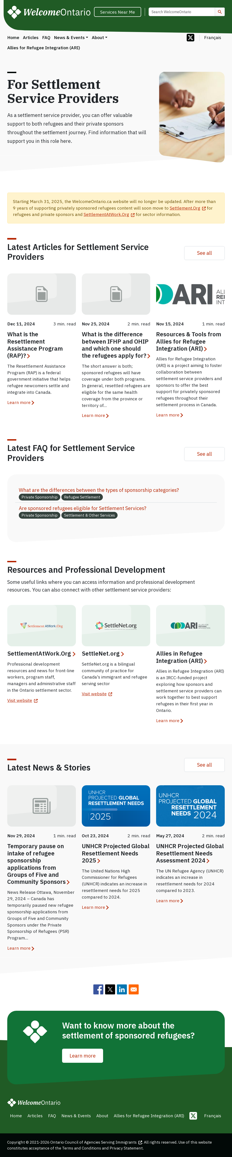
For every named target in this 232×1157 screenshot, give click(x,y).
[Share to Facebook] (98, 989)
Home (13, 37)
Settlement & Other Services (89, 515)
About (98, 37)
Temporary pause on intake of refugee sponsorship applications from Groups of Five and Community (38, 863)
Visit (22, 700)
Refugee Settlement (82, 497)
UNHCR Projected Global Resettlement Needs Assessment (190, 853)
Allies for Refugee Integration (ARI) (43, 47)
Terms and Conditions (81, 1148)
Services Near (117, 12)
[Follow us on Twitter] (190, 38)
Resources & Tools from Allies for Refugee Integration (188, 341)
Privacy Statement (126, 1148)
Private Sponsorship (40, 497)
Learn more (19, 402)
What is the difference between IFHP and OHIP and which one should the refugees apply (116, 344)
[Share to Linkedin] (122, 989)
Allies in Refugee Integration (181, 656)
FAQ (46, 37)
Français (212, 37)
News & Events (69, 37)
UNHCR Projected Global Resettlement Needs (116, 853)
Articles (31, 37)
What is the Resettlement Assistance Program (35, 344)
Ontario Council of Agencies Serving (96, 1142)
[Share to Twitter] (110, 989)
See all (204, 253)
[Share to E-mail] (134, 989)
